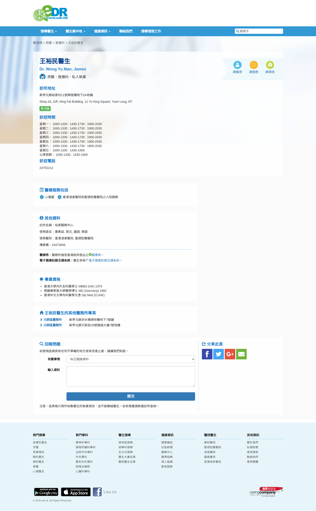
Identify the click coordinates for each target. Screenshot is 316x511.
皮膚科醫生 (40, 442)
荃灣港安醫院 (212, 461)
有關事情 (54, 359)
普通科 (60, 43)
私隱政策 (252, 447)
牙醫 (36, 447)
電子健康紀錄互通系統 (102, 260)
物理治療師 (83, 466)
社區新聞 (167, 447)
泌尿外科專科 (84, 452)
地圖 (45, 108)
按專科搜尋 (125, 447)
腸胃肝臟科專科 (86, 447)
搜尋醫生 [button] (49, 31)
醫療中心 (167, 452)
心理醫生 (38, 471)
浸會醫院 (209, 452)
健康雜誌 (167, 442)
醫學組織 (167, 457)
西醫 (49, 43)
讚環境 (270, 72)
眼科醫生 (38, 457)
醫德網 (37, 43)
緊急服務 (167, 466)
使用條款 (252, 452)
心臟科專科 (83, 471)
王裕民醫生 (75, 43)
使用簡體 (252, 461)
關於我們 (252, 442)
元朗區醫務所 (51, 319)
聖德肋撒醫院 (212, 447)
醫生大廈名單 (127, 457)
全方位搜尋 (125, 452)
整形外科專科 (84, 461)
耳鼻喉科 (38, 452)
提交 (131, 396)
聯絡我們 (125, 31)
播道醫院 (209, 457)
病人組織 (167, 461)
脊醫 (36, 466)
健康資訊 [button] (102, 31)
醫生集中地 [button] (75, 31)
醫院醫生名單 (127, 461)
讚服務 (253, 72)
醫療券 (95, 255)
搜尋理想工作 (151, 31)
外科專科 (81, 457)
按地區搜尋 (125, 442)
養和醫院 (209, 442)
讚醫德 (237, 72)
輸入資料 (54, 370)
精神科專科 (83, 442)
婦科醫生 (38, 461)
